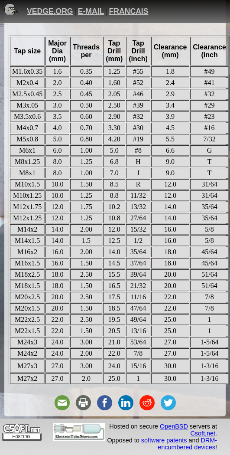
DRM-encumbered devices (187, 444)
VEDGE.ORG (50, 11)
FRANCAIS (129, 11)
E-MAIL (91, 11)
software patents (164, 440)
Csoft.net (202, 433)
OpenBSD (174, 426)
